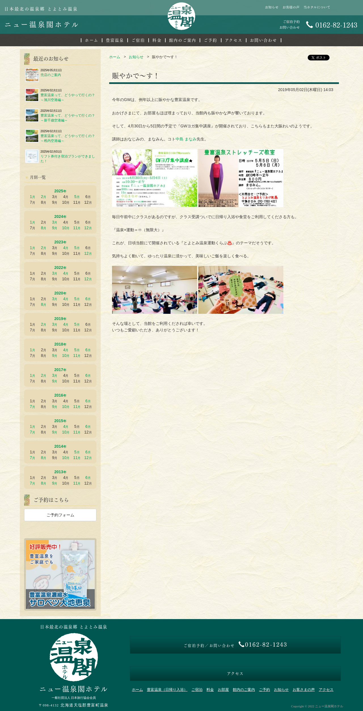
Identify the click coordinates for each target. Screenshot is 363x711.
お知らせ (271, 7)
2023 (58, 242)
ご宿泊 (138, 40)
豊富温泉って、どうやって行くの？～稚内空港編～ (60, 136)
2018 (58, 344)
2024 (58, 216)
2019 (58, 318)
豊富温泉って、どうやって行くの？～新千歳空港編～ (60, 115)
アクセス (233, 40)
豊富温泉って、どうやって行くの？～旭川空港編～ (60, 95)
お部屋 (223, 690)
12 (86, 228)
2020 (58, 293)
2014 (58, 446)
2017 (58, 369)
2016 (58, 395)
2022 (58, 267)
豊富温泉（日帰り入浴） (167, 690)
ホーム (91, 40)
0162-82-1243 (331, 25)
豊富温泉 (115, 40)
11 (75, 228)
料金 (156, 40)
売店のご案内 (43, 75)
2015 (58, 420)
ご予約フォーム (60, 515)
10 (64, 228)
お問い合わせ (263, 40)
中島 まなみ (186, 139)
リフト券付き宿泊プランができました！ (60, 156)
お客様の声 (290, 7)
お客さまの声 (304, 690)
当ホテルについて (316, 7)
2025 (58, 191)
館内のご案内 (183, 40)
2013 (58, 472)
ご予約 (210, 40)
